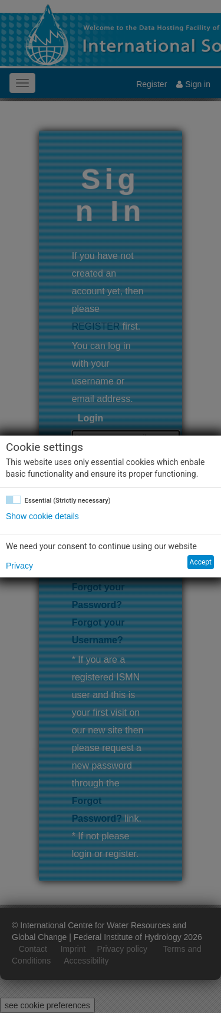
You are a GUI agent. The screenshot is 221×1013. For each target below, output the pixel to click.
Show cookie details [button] (42, 516)
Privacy (19, 565)
